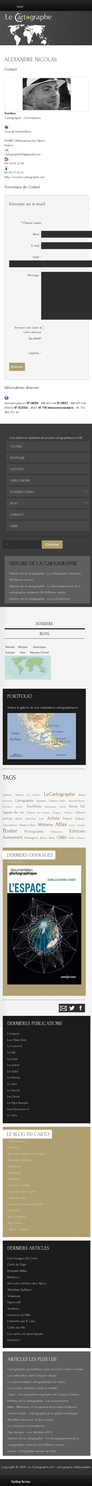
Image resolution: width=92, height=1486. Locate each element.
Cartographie (24, 800)
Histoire (80, 818)
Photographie (34, 831)
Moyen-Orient (39, 652)
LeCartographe (59, 794)
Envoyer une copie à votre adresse (28, 330)
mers (72, 825)
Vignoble (41, 800)
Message (34, 275)
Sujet (37, 257)
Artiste (53, 818)
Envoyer (17, 367)
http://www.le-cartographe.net (24, 177)
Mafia (52, 837)
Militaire (45, 824)
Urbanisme (56, 832)
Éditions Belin (57, 800)
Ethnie (80, 837)
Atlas (61, 824)
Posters (43, 838)
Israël (63, 806)
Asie (23, 652)
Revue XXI (77, 806)
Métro (72, 838)
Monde (10, 647)
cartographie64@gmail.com (23, 154)
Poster (10, 831)
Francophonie (10, 825)
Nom (37, 234)
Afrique (23, 647)
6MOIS (18, 818)
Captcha (35, 353)
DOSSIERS (44, 624)
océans (19, 806)
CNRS (62, 837)
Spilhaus (7, 795)
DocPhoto (34, 806)
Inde (41, 818)
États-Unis (30, 819)
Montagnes (31, 837)
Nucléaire (50, 806)
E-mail (36, 245)
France (67, 819)
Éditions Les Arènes (28, 795)
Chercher (52, 544)
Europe (10, 652)
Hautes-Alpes (27, 825)
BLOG (44, 634)
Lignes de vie (13, 812)
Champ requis (31, 222)
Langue (57, 812)
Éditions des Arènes (38, 812)
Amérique (39, 647)
